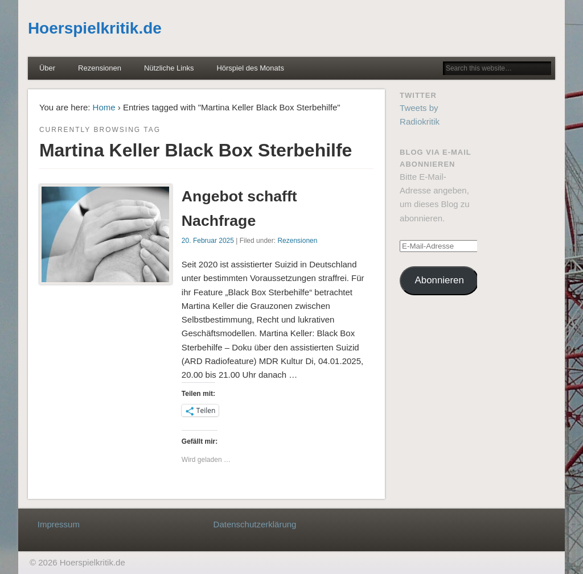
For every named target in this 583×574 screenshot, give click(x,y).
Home (104, 107)
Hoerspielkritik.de (95, 28)
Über (47, 68)
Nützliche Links (169, 68)
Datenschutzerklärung (255, 524)
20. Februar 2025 (208, 241)
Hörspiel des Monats (250, 68)
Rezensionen (99, 68)
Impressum (59, 524)
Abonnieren (439, 280)
